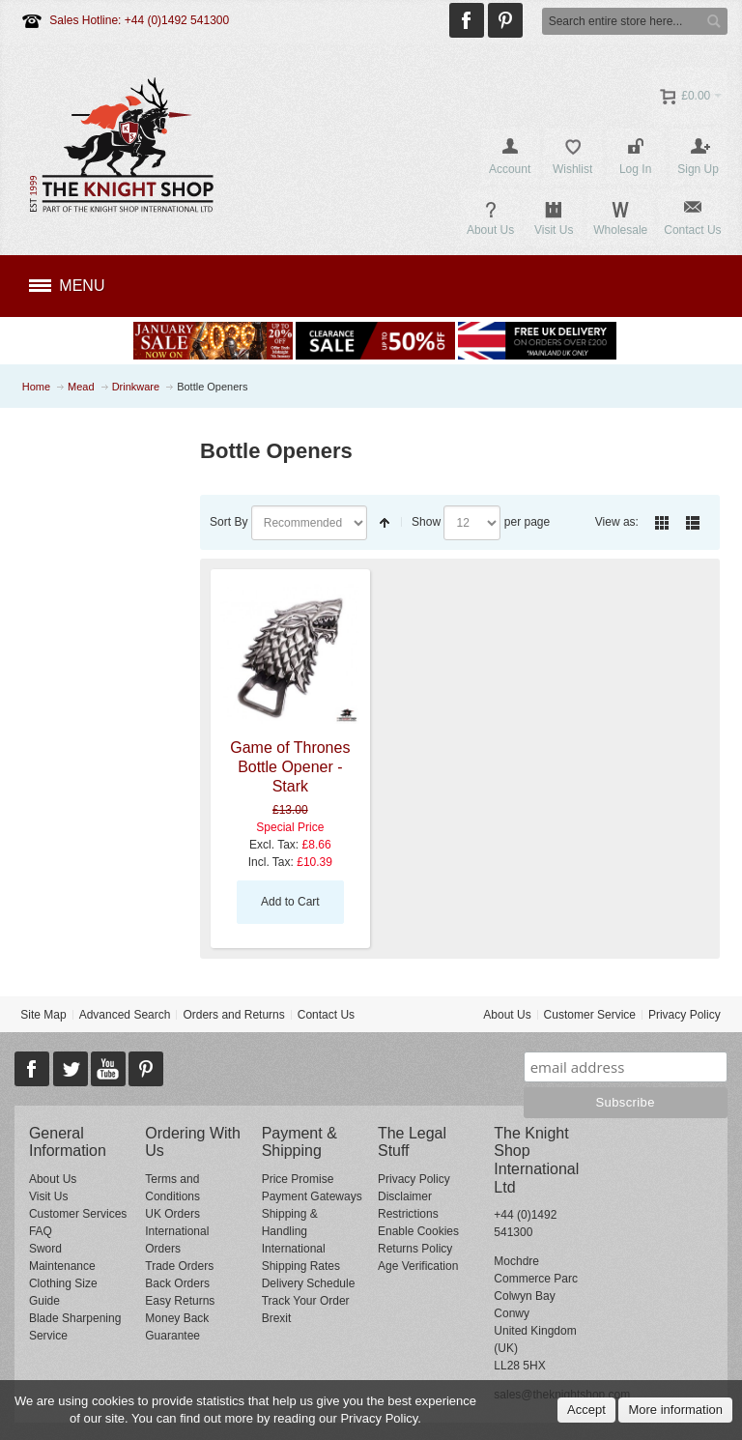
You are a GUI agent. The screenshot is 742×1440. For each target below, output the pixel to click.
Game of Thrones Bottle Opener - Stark (290, 766)
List (692, 522)
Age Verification (418, 1266)
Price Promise (298, 1179)
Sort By (228, 522)
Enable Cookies (418, 1231)
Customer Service (590, 1015)
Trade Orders (179, 1266)
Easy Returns (179, 1301)
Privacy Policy (684, 1015)
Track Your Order (306, 1301)
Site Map (43, 1015)
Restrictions (408, 1214)
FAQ (40, 1231)
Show (426, 522)
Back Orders (177, 1283)
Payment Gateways (312, 1196)
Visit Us (48, 1196)
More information (675, 1409)
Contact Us (326, 1015)
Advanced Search (125, 1015)
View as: (617, 522)
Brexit (277, 1318)
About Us (506, 1015)
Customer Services (78, 1214)
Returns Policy (415, 1248)
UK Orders (172, 1214)
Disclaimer (405, 1196)
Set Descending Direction (384, 522)
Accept (586, 1409)
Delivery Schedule (309, 1283)
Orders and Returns (233, 1015)
